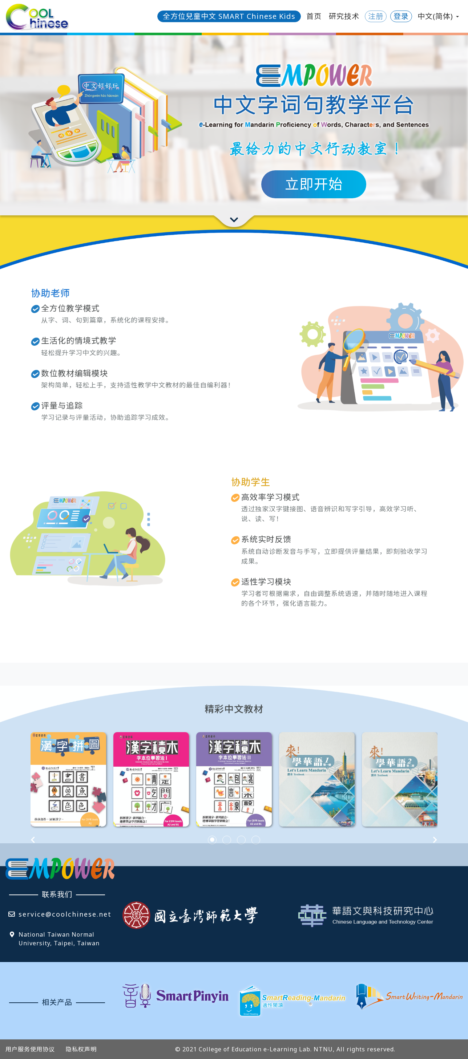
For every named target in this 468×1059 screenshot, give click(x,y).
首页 (314, 16)
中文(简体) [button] (438, 16)
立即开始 (314, 183)
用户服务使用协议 (30, 1049)
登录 (401, 16)
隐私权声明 (81, 1049)
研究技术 (344, 16)
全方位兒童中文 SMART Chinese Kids (229, 16)
